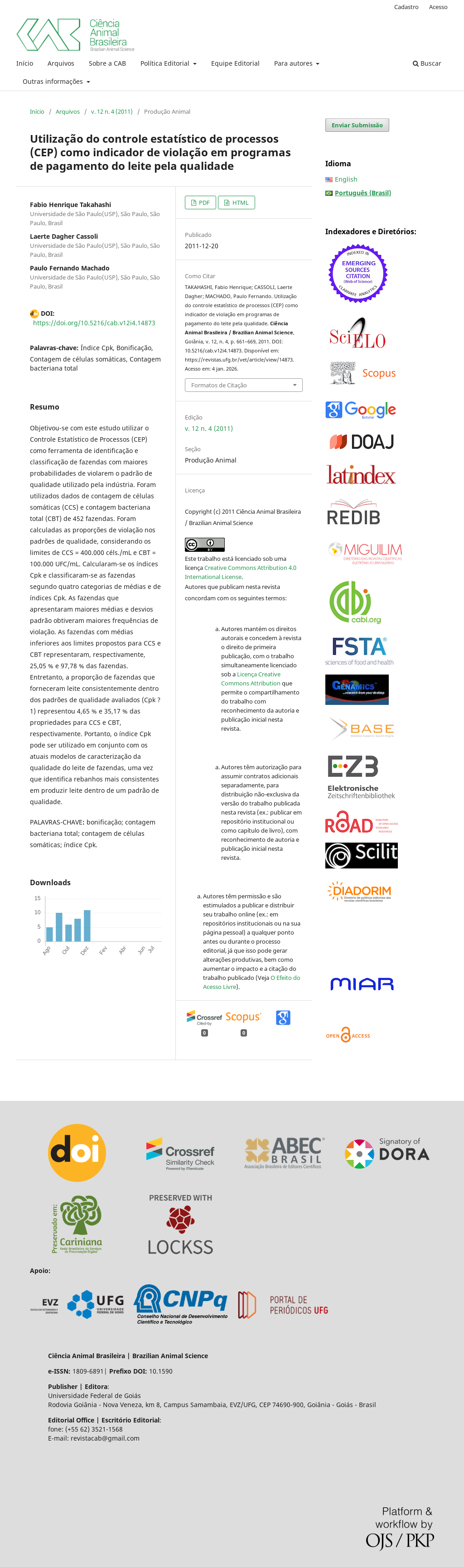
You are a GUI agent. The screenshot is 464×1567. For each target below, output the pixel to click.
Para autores (294, 63)
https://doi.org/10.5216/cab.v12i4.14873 (94, 322)
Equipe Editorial (235, 63)
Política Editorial (165, 63)
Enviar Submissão (357, 125)
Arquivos (61, 63)
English (346, 179)
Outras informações (54, 81)
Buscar (427, 63)
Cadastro (406, 7)
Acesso (438, 7)
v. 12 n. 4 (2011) (112, 111)
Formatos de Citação (219, 385)
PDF (204, 202)
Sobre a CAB (107, 63)
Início (24, 63)
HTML (240, 202)
